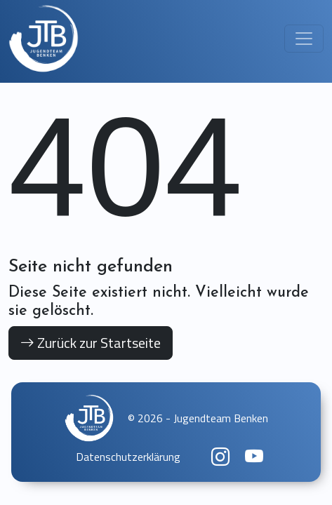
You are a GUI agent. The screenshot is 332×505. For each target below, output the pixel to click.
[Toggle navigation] (304, 39)
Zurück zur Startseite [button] (90, 343)
